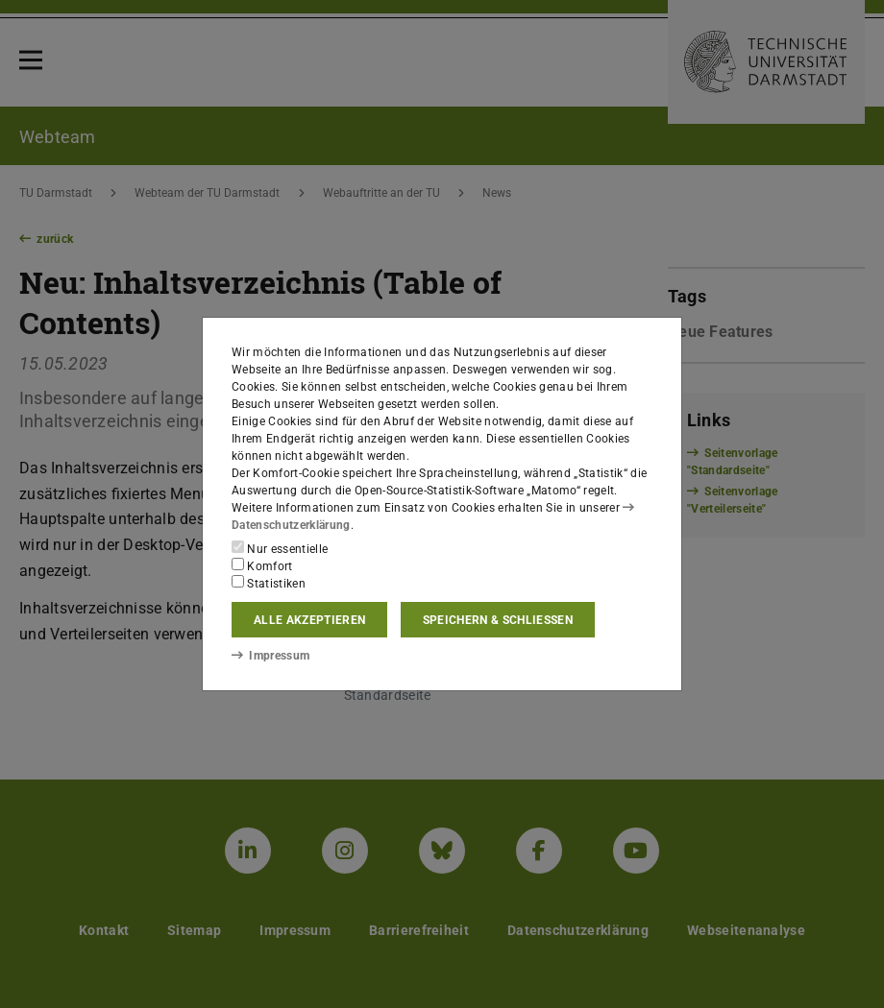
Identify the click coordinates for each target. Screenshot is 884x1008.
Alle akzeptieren (309, 620)
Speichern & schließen (498, 620)
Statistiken (269, 582)
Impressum (270, 655)
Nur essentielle (280, 548)
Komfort (262, 565)
